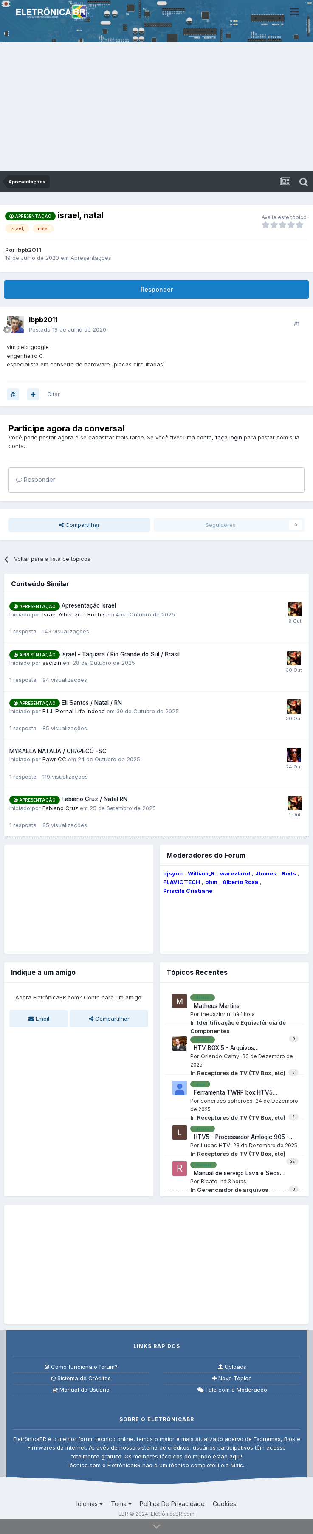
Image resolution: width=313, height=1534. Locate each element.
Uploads (232, 1367)
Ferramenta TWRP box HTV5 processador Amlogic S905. (231, 1093)
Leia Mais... (232, 1465)
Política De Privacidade (172, 1503)
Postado (67, 329)
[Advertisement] (156, 107)
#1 (296, 323)
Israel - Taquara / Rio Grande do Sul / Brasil (121, 654)
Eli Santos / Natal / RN (92, 702)
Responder (157, 289)
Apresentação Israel (89, 605)
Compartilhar (79, 524)
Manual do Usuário (81, 1390)
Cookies (224, 1503)
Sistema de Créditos (81, 1378)
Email (38, 1018)
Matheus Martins (215, 1005)
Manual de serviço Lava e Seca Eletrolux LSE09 (235, 1173)
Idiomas (89, 1503)
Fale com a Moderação (232, 1390)
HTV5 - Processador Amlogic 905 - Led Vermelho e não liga (239, 1137)
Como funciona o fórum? (81, 1367)
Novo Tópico (232, 1378)
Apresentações (90, 257)
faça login (228, 437)
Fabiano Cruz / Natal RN (94, 799)
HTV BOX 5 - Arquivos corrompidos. (222, 1048)
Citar (53, 394)
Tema (121, 1503)
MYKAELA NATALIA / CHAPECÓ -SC (58, 751)
